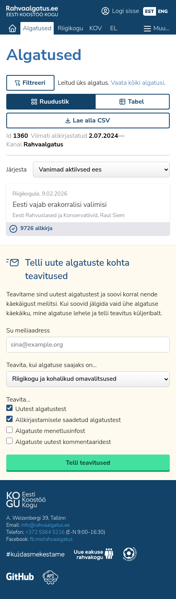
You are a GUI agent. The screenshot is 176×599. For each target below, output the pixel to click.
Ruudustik (54, 101)
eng (163, 11)
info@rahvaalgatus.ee (45, 525)
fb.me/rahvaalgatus (51, 539)
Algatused (37, 28)
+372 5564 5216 (45, 532)
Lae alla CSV (91, 120)
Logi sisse (125, 11)
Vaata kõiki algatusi (137, 83)
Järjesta (88, 169)
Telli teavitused (88, 462)
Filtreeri (34, 83)
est (149, 11)
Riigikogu (70, 28)
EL (113, 28)
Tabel (136, 101)
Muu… (161, 28)
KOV (95, 28)
